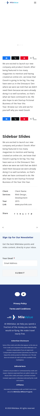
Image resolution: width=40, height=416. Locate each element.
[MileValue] (11, 2)
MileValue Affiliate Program (23, 392)
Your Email (9, 258)
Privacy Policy (20, 303)
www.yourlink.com (23, 204)
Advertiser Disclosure (20, 341)
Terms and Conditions (20, 308)
